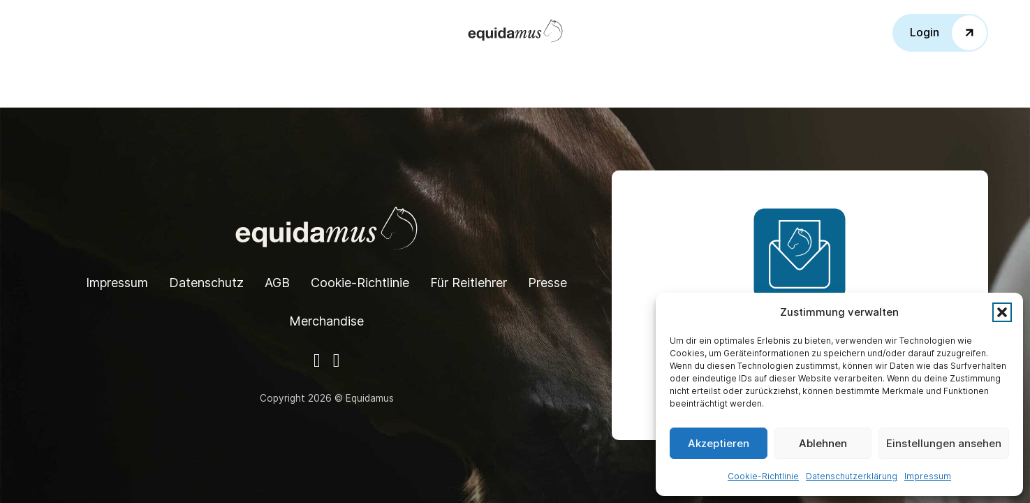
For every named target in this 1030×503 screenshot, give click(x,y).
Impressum (927, 476)
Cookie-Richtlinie (763, 476)
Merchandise (326, 321)
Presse (547, 282)
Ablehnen (823, 443)
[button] (1002, 312)
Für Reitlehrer (468, 282)
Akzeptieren (718, 443)
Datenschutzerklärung (851, 476)
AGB (277, 282)
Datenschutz (206, 282)
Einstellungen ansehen (943, 443)
